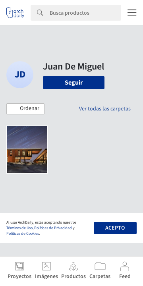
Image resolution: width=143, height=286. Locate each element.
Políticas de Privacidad (53, 228)
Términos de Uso (19, 228)
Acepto (115, 228)
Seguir (74, 82)
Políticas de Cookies (22, 233)
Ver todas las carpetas (105, 109)
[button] (25, 108)
